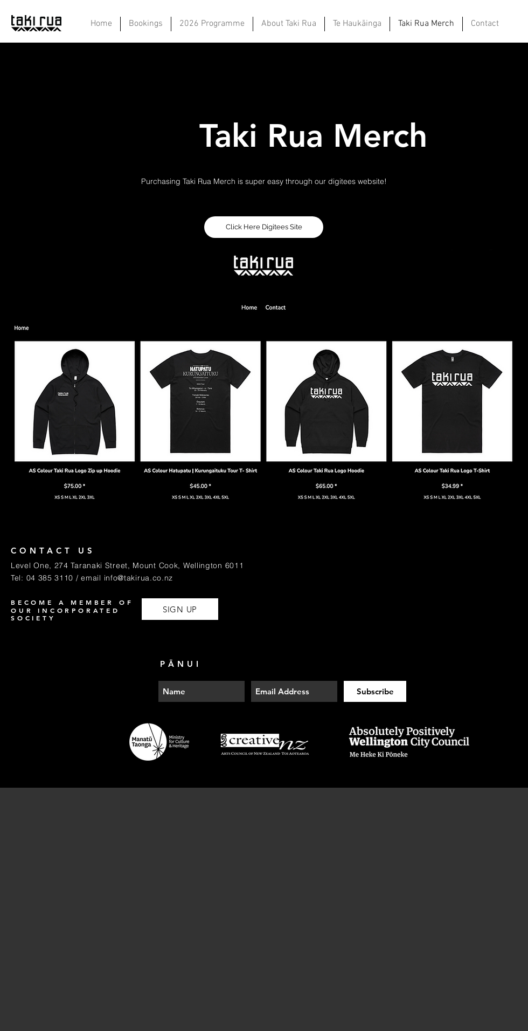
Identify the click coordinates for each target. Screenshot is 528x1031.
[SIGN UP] (180, 609)
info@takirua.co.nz (138, 578)
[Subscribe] (375, 691)
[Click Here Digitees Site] (263, 227)
